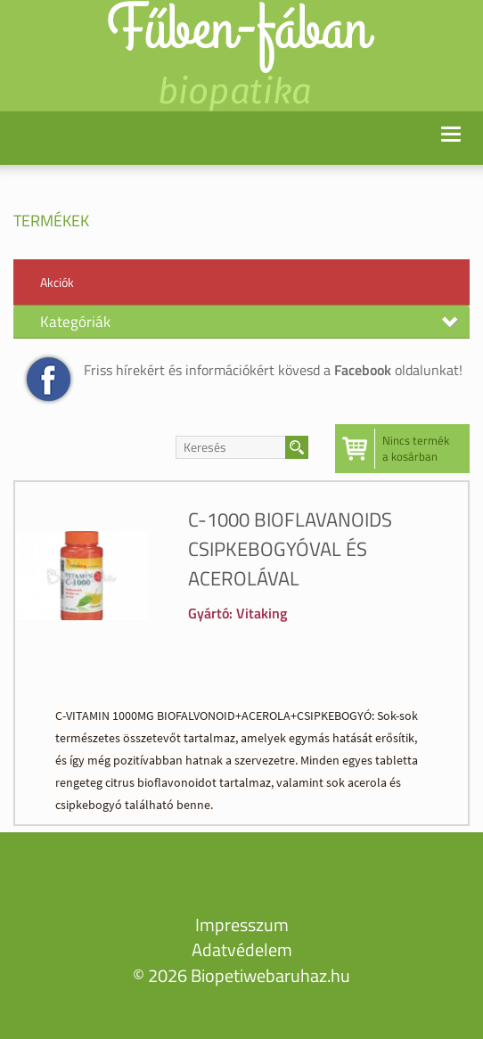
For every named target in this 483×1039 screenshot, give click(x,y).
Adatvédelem (242, 949)
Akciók (57, 282)
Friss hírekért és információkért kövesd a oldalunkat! (273, 369)
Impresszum (242, 924)
